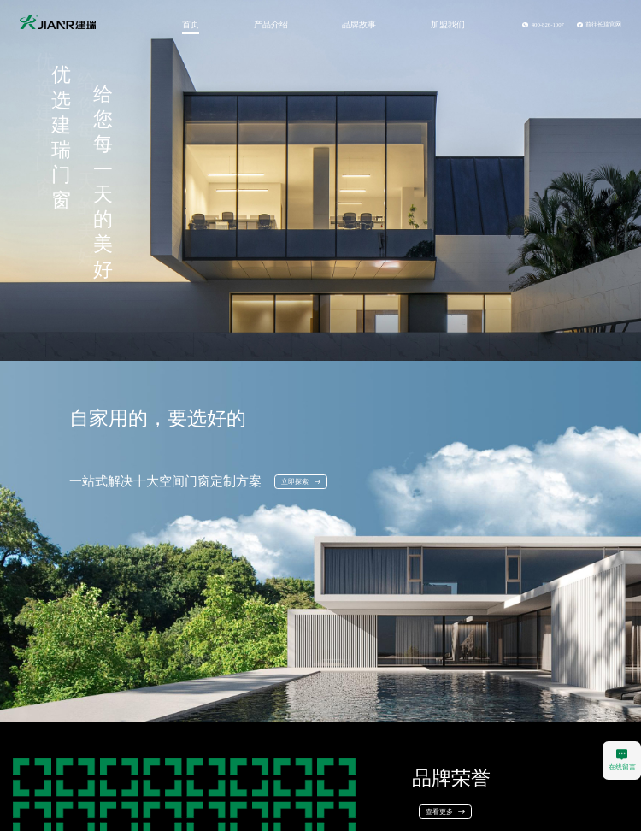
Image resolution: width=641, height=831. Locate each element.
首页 (190, 24)
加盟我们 (448, 24)
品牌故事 (359, 24)
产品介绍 (271, 24)
